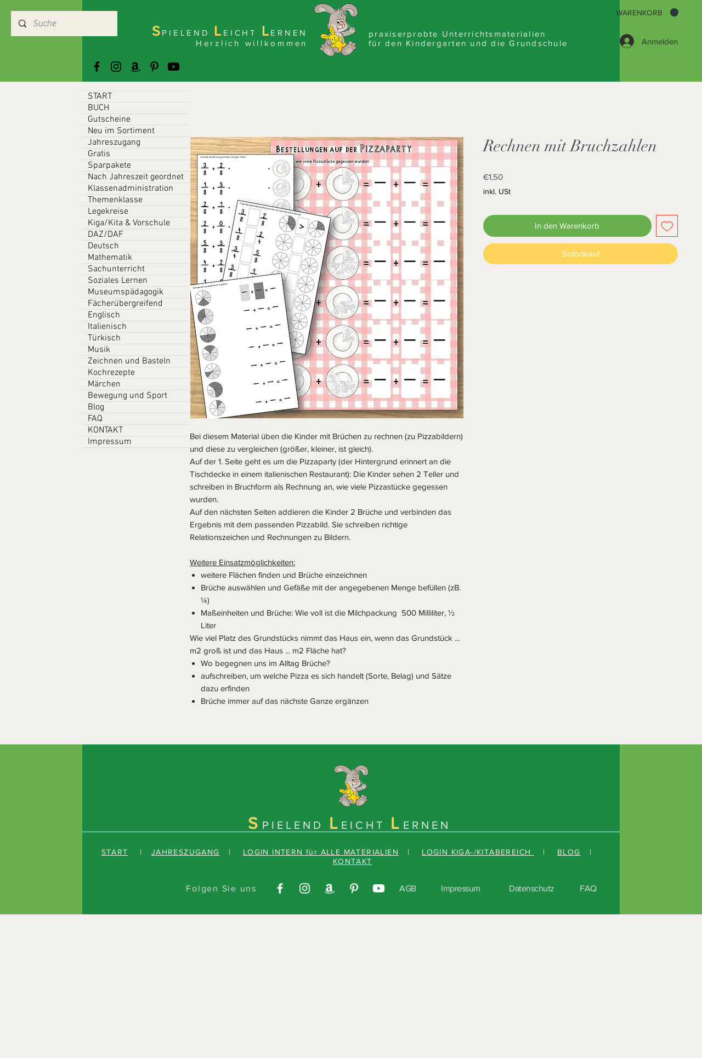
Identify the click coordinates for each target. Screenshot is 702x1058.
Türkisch (104, 338)
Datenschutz (531, 888)
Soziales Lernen (118, 280)
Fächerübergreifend (125, 303)
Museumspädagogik (125, 292)
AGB (407, 888)
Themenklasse (115, 200)
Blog (96, 407)
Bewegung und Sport (127, 395)
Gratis (99, 154)
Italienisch (107, 326)
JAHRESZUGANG (185, 851)
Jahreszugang (114, 142)
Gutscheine (109, 119)
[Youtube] (173, 66)
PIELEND (295, 825)
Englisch (104, 315)
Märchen (104, 384)
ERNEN (427, 825)
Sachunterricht (116, 269)
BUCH (98, 108)
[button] (647, 12)
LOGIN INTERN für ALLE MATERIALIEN (321, 851)
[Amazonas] (135, 66)
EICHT (365, 825)
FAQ (95, 418)
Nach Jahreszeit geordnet (136, 177)
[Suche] (63, 23)
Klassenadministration (130, 188)
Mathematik (110, 257)
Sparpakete (109, 165)
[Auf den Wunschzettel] (667, 226)
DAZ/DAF (105, 234)
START (100, 96)
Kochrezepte (111, 372)
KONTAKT (105, 430)
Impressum (110, 441)
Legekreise (108, 211)
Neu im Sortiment (121, 131)
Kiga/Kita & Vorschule (129, 223)
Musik (99, 349)
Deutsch (103, 246)
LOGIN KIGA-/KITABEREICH (478, 851)
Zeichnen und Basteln (129, 361)
